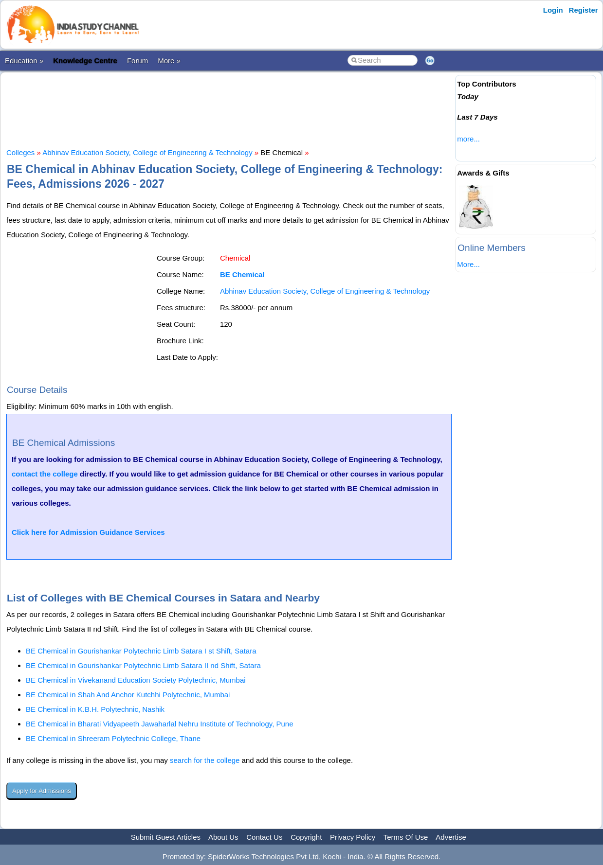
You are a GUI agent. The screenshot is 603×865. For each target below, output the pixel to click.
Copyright (306, 837)
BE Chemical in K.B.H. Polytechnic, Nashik (95, 709)
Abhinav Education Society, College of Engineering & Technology (147, 152)
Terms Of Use (406, 837)
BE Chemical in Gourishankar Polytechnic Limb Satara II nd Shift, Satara (143, 665)
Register (583, 10)
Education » (24, 60)
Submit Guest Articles (166, 837)
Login (553, 10)
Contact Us (264, 837)
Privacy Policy (352, 837)
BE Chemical (242, 274)
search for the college (204, 760)
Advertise (451, 837)
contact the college (45, 474)
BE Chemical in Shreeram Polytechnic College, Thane (113, 738)
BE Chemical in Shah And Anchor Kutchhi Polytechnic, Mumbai (128, 694)
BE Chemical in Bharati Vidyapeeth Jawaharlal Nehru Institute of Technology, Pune (159, 724)
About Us (223, 837)
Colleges (20, 152)
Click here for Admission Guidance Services (88, 532)
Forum (137, 60)
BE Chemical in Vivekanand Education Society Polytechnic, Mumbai (136, 680)
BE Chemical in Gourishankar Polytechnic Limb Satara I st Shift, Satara (141, 651)
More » (169, 60)
